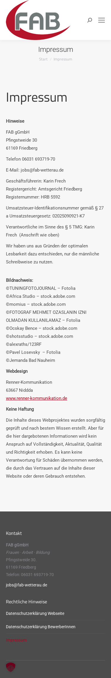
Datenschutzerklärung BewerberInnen (40, 626)
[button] (10, 667)
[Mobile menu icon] (101, 20)
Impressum (16, 640)
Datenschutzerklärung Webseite (35, 613)
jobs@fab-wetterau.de (26, 585)
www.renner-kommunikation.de (36, 398)
